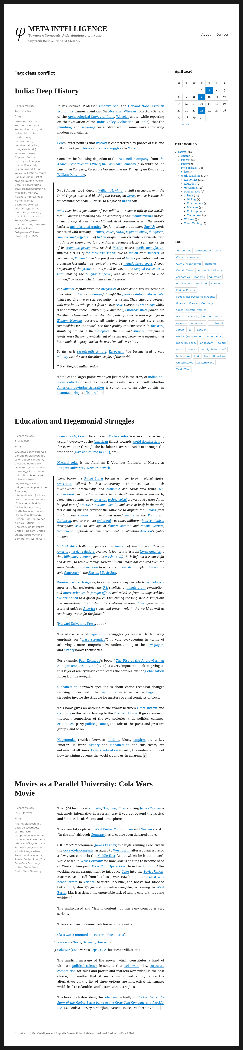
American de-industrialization (80, 387)
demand (210, 263)
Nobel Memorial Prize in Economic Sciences (29, 200)
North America (150, 551)
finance (181, 303)
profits (87, 269)
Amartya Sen (109, 106)
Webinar (189, 219)
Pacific (152, 515)
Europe (97, 294)
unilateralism (136, 587)
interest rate (197, 323)
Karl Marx (20, 176)
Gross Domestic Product (191, 309)
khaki (143, 232)
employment (184, 283)
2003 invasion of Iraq (27, 451)
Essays (19, 116)
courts (103, 724)
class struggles (110, 148)
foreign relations (83, 551)
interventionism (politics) (30, 495)
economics (21, 467)
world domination (146, 441)
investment (216, 323)
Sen (60, 143)
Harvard (134, 106)
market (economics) (188, 336)
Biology (191, 199)
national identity (106, 505)
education (110, 750)
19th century (183, 250)
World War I (38, 538)
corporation (22, 839)
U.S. (161, 489)
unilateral (104, 520)
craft (152, 305)
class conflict (36, 455)
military (62, 357)
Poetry (185, 164)
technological (117, 499)
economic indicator (210, 270)
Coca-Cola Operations (108, 866)
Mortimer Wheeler (122, 111)
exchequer (153, 269)
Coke (125, 871)
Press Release (189, 168)
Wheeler (122, 116)
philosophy (207, 342)
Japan (180, 329)
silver (143, 310)
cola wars (131, 966)
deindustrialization (26, 145)
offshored (91, 393)
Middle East (108, 572)
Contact (222, 34)
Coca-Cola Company (78, 850)
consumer (193, 257)
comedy (95, 808)
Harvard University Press (76, 623)
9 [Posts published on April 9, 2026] (201, 97)
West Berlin (103, 829)
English (149, 226)
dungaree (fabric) (25, 149)
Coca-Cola (21, 827)
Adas (141, 603)
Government (191, 187)
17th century (22, 121)
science (192, 349)
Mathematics (192, 191)
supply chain (209, 349)
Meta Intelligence (67, 29)
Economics (191, 179)
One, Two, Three (114, 808)
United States (93, 478)
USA (103, 950)
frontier (62, 598)
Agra (60, 274)
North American (24, 510)
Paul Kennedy (89, 660)
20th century (203, 250)
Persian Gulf (113, 557)
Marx (132, 148)
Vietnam (85, 557)
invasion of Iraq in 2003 (92, 452)
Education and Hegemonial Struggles (74, 421)
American (101, 441)
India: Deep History (47, 91)
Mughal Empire (24, 196)
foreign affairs (101, 593)
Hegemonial (66, 739)
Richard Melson (24, 105)
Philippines (70, 557)
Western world (205, 362)
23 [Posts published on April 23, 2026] (201, 110)
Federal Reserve (186, 290)
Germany (64, 713)
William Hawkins (110, 190)
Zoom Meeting (193, 223)
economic (113, 489)
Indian (126, 201)
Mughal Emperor (98, 274)
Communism (123, 829)
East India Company (133, 159)
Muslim (93, 572)
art (142, 305)
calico (110, 232)
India (144, 122)
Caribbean (64, 520)
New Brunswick (98, 468)
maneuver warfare (34, 499)
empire (129, 515)
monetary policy (186, 342)
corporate (157, 966)
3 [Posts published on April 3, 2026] (209, 90)
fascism (103, 942)
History (19, 168)
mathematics (213, 336)
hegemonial (98, 634)
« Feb (185, 124)
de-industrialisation (101, 253)
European (132, 310)
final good (35, 161)
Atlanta (89, 882)
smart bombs (119, 526)
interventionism (153, 520)
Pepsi (94, 950)
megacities (108, 289)
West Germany (91, 861)
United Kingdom (25, 530)
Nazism (146, 829)
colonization (89, 567)
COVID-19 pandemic (188, 263)
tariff (223, 349)
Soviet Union (153, 871)
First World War (125, 713)
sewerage (88, 127)
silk (121, 331)
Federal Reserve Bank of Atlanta (195, 296)
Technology (194, 215)
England (81, 258)
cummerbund (66, 237)
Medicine (192, 207)
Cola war (63, 950)
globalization (154, 671)
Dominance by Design (72, 436)
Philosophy (194, 211)
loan (190, 329)
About (206, 34)
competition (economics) (30, 835)
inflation (181, 323)
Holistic (96, 750)
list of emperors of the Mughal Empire (29, 180)
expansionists (66, 494)
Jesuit (126, 294)
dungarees (156, 232)
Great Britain (147, 708)
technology (183, 355)
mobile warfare (152, 526)
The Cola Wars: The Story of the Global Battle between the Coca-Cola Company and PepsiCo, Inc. (110, 1002)
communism (23, 831)
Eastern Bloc (103, 935)
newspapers (155, 645)
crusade (126, 567)
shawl (120, 232)
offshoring (21, 208)
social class (37, 216)
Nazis (77, 942)
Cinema (185, 156)
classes (87, 148)
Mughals (139, 331)
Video (184, 171)
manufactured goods (138, 263)
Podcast (185, 160)
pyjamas (132, 232)
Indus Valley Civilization (115, 122)
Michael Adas (118, 436)
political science (84, 966)
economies (65, 724)
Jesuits (41, 172)
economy (199, 276)
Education (190, 183)
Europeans (116, 351)
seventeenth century (91, 351)
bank (218, 250)
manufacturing (142, 216)
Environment (195, 203)
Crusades (20, 463)
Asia (80, 294)
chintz (100, 232)
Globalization (67, 687)
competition (66, 971)
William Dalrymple (71, 174)
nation (73, 598)
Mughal (139, 269)
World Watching (191, 175)
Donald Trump (185, 270)
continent (85, 515)
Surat (131, 196)
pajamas (33, 208)
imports (153, 253)
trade (197, 355)
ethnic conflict (23, 843)
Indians (151, 510)
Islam (18, 499)
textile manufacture (150, 248)
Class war (64, 935)
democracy (71, 572)
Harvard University (26, 164)
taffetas (82, 237)
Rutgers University (71, 468)
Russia (119, 935)
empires (139, 739)
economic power (78, 248)
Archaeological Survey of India (91, 116)
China (180, 257)
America (85, 505)
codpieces (103, 331)
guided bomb (23, 475)
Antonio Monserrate (149, 294)
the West (157, 326)
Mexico (118, 248)
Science (188, 195)
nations (113, 739)
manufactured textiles (85, 226)
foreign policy (37, 467)
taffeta (26, 220)
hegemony (21, 483)
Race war (64, 942)
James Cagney (150, 808)
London (148, 866)
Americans (64, 484)
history (101, 143)
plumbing (64, 127)
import (29, 168)
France (193, 303)
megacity (20, 192)
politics (90, 724)
